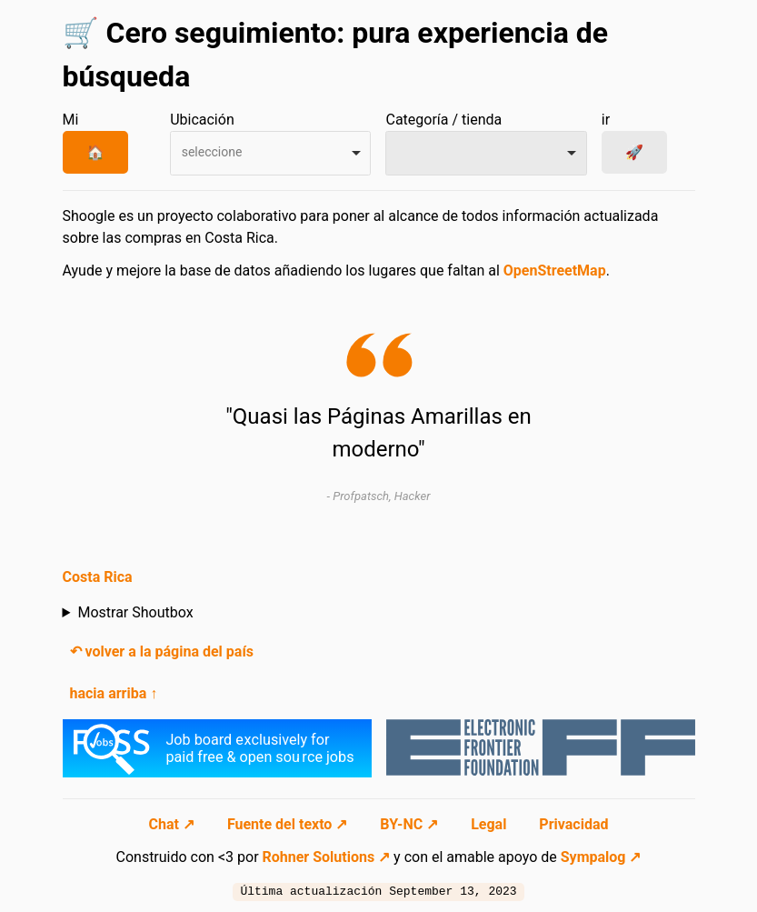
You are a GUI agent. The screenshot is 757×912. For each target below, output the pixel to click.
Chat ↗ (173, 824)
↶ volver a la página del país (162, 651)
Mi (71, 119)
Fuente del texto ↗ (289, 824)
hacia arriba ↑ (114, 693)
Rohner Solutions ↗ (327, 857)
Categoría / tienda (443, 119)
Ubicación (202, 119)
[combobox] (270, 153)
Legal (490, 824)
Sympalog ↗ (601, 857)
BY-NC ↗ (411, 824)
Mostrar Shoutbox (135, 612)
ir (606, 119)
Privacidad (573, 824)
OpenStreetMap (554, 270)
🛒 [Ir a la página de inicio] (81, 32)
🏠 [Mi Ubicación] (95, 152)
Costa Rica (98, 577)
